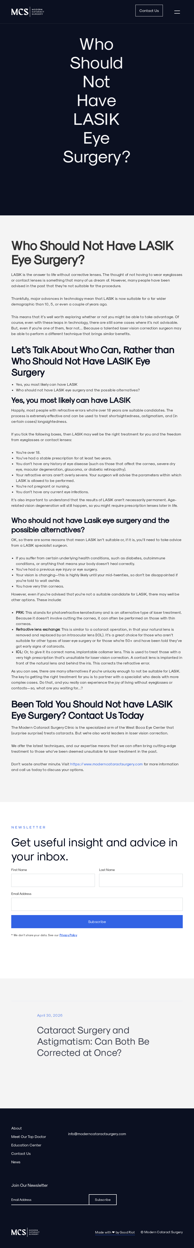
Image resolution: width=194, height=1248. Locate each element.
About (16, 1128)
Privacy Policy (68, 935)
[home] (27, 12)
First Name (19, 870)
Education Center (26, 1145)
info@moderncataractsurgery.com (97, 1133)
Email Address (21, 894)
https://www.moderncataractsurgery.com (106, 764)
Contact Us (149, 10)
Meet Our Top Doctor (28, 1136)
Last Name (107, 870)
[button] (177, 12)
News (15, 1162)
